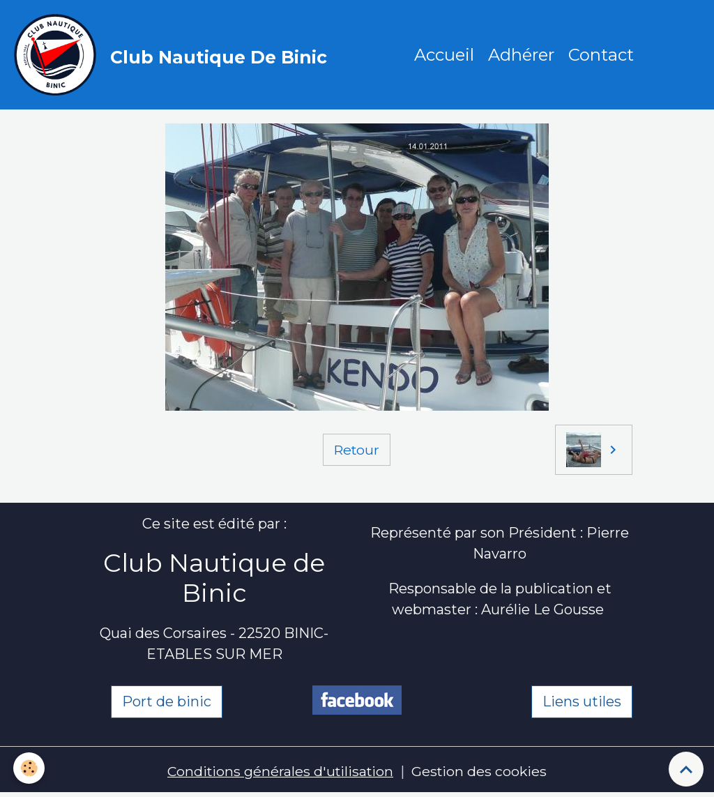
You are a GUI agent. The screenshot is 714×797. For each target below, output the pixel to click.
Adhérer (522, 55)
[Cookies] (29, 768)
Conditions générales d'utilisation (279, 772)
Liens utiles (581, 703)
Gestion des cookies (481, 772)
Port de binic (166, 703)
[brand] (174, 56)
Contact (602, 55)
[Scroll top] (686, 769)
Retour (357, 451)
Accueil (445, 55)
